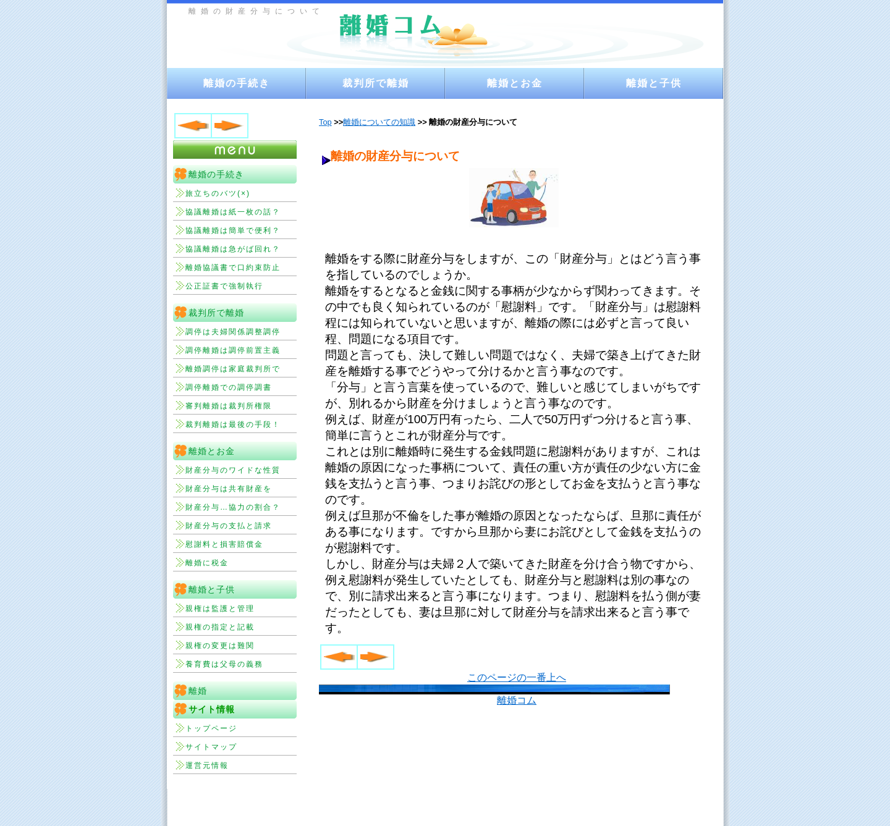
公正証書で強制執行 (224, 286)
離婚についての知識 (379, 122)
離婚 (198, 691)
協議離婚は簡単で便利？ (233, 230)
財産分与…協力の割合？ (233, 507)
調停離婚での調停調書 (228, 387)
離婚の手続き (236, 83)
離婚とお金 (515, 83)
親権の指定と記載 (220, 627)
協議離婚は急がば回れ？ (233, 249)
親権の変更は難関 (220, 645)
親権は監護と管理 (220, 608)
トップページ (211, 728)
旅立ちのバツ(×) (217, 193)
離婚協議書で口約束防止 (233, 267)
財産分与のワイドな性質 (233, 470)
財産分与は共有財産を (228, 488)
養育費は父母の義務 (224, 664)
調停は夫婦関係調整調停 (233, 331)
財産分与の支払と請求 (228, 525)
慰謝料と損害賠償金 (224, 544)
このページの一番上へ (516, 677)
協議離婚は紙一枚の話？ (233, 212)
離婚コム (516, 700)
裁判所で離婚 (375, 83)
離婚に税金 (207, 562)
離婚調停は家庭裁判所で (233, 369)
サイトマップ (211, 747)
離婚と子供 (654, 83)
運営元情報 (207, 765)
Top (325, 122)
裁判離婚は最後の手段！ (233, 424)
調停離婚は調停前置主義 (233, 350)
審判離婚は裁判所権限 (228, 406)
